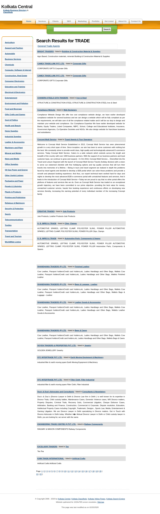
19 (97, 471)
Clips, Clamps (71, 223)
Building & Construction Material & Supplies (81, 51)
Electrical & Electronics (15, 92)
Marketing (82, 21)
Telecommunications (14, 220)
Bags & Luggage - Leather (86, 284)
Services (42, 21)
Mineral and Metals (13, 153)
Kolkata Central (16, 6)
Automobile (10, 54)
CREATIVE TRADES (46, 211)
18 (93, 471)
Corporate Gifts (79, 64)
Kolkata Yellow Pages (96, 499)
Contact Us (136, 21)
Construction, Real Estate (16, 76)
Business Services (13, 59)
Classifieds (8, 12)
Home (28, 21)
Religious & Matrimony (15, 203)
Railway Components (93, 424)
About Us (122, 21)
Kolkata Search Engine (115, 499)
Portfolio (95, 21)
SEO (69, 21)
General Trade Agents (49, 46)
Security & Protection (14, 209)
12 (72, 471)
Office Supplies (11, 164)
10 (65, 471)
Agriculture (10, 42)
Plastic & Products (13, 192)
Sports (8, 214)
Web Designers (70, 110)
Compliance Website (46, 110)
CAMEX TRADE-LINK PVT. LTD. (50, 64)
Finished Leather (82, 267)
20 (100, 471)
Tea (67, 447)
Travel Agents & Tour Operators (78, 139)
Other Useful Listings (14, 175)
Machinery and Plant (14, 148)
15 (83, 471)
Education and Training (15, 87)
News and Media (12, 159)
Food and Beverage (13, 109)
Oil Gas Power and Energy (16, 170)
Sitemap (100, 502)
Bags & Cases (81, 330)
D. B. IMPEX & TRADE (46, 223)
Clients (55, 21)
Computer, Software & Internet (18, 70)
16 (86, 471)
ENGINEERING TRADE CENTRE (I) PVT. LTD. (56, 424)
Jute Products (69, 211)
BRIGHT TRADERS (45, 51)
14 (79, 471)
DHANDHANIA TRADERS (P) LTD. (51, 267)
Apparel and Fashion (14, 48)
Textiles (8, 225)
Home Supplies (11, 131)
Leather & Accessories (14, 142)
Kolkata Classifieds (79, 499)
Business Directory (18, 10)
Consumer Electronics (14, 81)
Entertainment (11, 98)
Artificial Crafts (78, 458)
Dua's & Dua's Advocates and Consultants (55, 392)
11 (69, 471)
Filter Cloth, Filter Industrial (82, 380)
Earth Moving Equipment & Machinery (87, 357)
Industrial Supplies (13, 137)
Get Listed (109, 21)
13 (76, 471)
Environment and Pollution (16, 103)
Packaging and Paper (14, 181)
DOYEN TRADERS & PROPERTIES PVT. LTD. (56, 345)
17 (90, 471)
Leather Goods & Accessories (88, 302)
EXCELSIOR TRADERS (47, 447)
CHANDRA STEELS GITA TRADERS (52, 98)
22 (41, 474)
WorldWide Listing (13, 242)
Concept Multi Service (46, 139)
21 (37, 474)
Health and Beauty (13, 126)
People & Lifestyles (13, 186)
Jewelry (87, 345)
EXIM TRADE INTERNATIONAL (50, 458)
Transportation (11, 231)
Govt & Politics (11, 120)
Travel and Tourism (13, 236)
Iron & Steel (82, 98)
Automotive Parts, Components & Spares (82, 238)
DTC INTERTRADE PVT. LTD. (49, 357)
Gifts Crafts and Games (15, 114)
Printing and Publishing (15, 197)
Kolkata (6, 10)
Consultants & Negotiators (93, 392)
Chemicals (9, 65)
